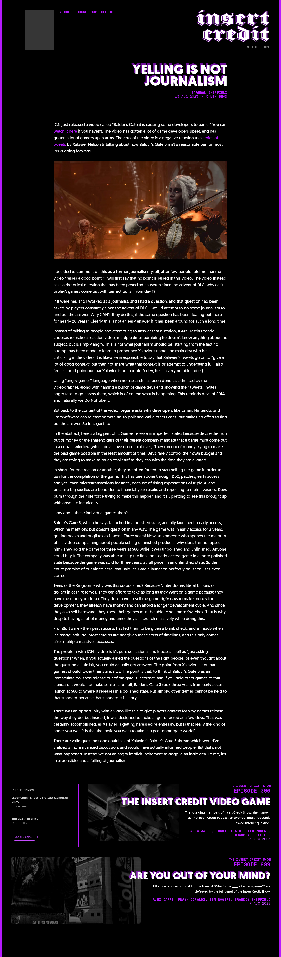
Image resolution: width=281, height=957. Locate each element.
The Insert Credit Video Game (196, 802)
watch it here (65, 131)
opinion (29, 790)
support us (102, 12)
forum (80, 12)
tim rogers (257, 830)
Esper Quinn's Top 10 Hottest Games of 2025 (40, 800)
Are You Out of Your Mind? (200, 876)
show (64, 12)
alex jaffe (201, 830)
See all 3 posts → (25, 837)
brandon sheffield (209, 92)
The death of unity (25, 819)
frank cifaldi (229, 830)
